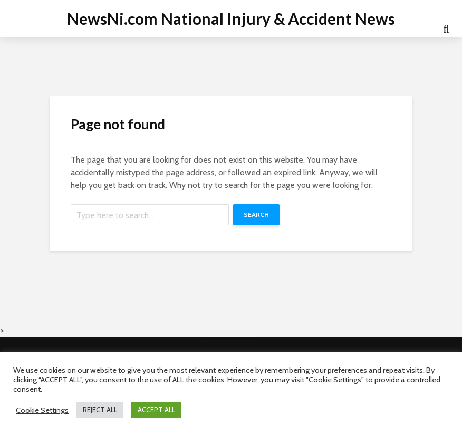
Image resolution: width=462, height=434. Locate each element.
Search (256, 215)
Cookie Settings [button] (42, 410)
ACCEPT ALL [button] (156, 409)
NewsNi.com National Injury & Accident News (231, 18)
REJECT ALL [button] (100, 409)
